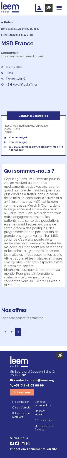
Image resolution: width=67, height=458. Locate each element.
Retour (9, 22)
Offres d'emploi (21, 407)
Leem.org (23, 392)
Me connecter (20, 401)
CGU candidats (44, 420)
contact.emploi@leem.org (34, 380)
